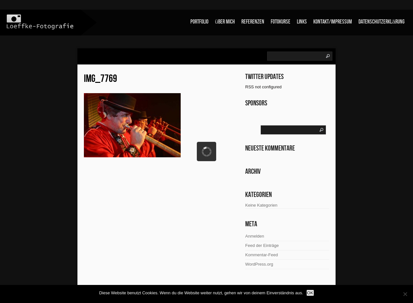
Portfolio (199, 21)
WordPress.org (259, 264)
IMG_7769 (100, 79)
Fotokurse (280, 21)
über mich (225, 21)
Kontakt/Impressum (332, 21)
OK (310, 292)
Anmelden (254, 236)
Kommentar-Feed (261, 254)
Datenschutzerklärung (381, 21)
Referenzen (252, 21)
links (302, 21)
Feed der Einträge (262, 245)
